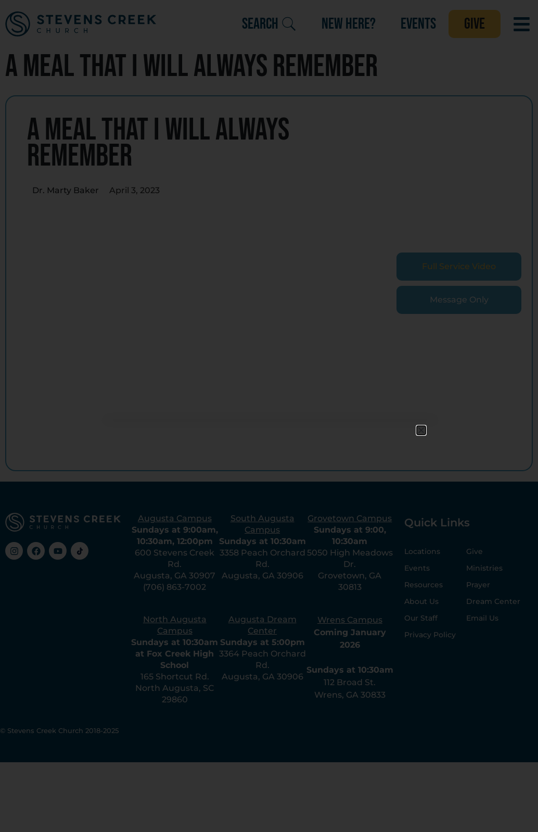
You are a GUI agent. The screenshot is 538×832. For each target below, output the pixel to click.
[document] (269, 416)
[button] (421, 430)
